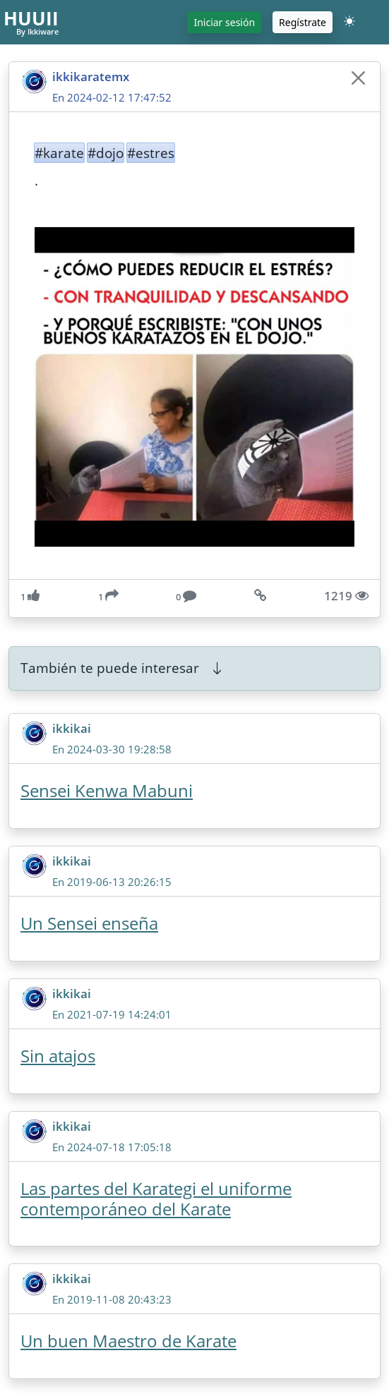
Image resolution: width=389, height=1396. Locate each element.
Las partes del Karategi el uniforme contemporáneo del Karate (156, 1198)
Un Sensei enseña (89, 923)
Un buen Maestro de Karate (128, 1340)
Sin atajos (57, 1055)
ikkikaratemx (90, 76)
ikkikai (71, 728)
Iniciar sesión (224, 22)
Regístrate (302, 22)
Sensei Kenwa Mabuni (106, 790)
